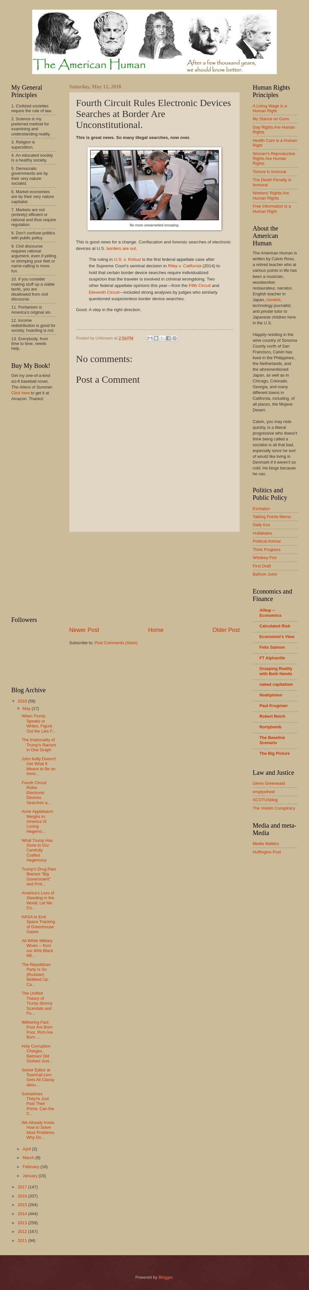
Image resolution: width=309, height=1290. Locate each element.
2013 (23, 1222)
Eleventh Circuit (104, 292)
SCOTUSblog (265, 799)
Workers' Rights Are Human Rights (271, 195)
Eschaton (261, 508)
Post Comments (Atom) (116, 642)
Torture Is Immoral (269, 171)
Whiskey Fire (264, 557)
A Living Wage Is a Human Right (270, 108)
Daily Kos (261, 524)
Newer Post (84, 630)
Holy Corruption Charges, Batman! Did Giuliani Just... (37, 1053)
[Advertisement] (154, 579)
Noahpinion (270, 695)
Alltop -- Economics (270, 613)
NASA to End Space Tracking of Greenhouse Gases (38, 924)
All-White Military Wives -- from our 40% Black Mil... (37, 948)
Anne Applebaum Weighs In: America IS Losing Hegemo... (37, 821)
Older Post (226, 630)
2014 (23, 1213)
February (31, 1166)
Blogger (165, 1277)
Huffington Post (267, 852)
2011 (23, 1240)
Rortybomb (270, 726)
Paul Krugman (273, 705)
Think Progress (267, 549)
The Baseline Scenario (272, 740)
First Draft (262, 566)
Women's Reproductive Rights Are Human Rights (274, 158)
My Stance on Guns (271, 118)
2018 (23, 701)
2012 (23, 1231)
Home (156, 630)
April (27, 1149)
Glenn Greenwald (269, 783)
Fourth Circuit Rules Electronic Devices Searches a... (36, 792)
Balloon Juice (265, 574)
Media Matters (266, 843)
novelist (273, 299)
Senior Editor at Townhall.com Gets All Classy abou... (38, 1077)
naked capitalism (276, 684)
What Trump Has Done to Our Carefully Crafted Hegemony (37, 850)
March (29, 1157)
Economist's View (277, 636)
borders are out (121, 248)
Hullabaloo (262, 533)
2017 (23, 1187)
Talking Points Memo (272, 516)
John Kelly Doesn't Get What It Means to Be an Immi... (39, 766)
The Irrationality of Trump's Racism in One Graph (39, 744)
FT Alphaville (272, 657)
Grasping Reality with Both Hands (275, 671)
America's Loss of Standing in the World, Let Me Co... (38, 900)
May (27, 708)
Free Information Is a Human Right (272, 208)
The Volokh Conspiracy (274, 808)
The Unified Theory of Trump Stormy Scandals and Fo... (37, 1003)
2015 (23, 1204)
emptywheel (264, 791)
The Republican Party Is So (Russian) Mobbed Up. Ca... (36, 974)
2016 (23, 1196)
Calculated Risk (274, 626)
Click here (20, 392)
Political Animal (267, 541)
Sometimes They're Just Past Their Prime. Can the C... (38, 1103)
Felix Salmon (272, 647)
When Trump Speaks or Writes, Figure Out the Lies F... (38, 723)
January (30, 1175)
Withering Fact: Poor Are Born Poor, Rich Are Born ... (37, 1029)
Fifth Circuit (200, 285)
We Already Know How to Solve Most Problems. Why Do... (38, 1130)
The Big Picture (274, 753)
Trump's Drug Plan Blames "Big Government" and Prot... (39, 876)
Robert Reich (272, 716)
